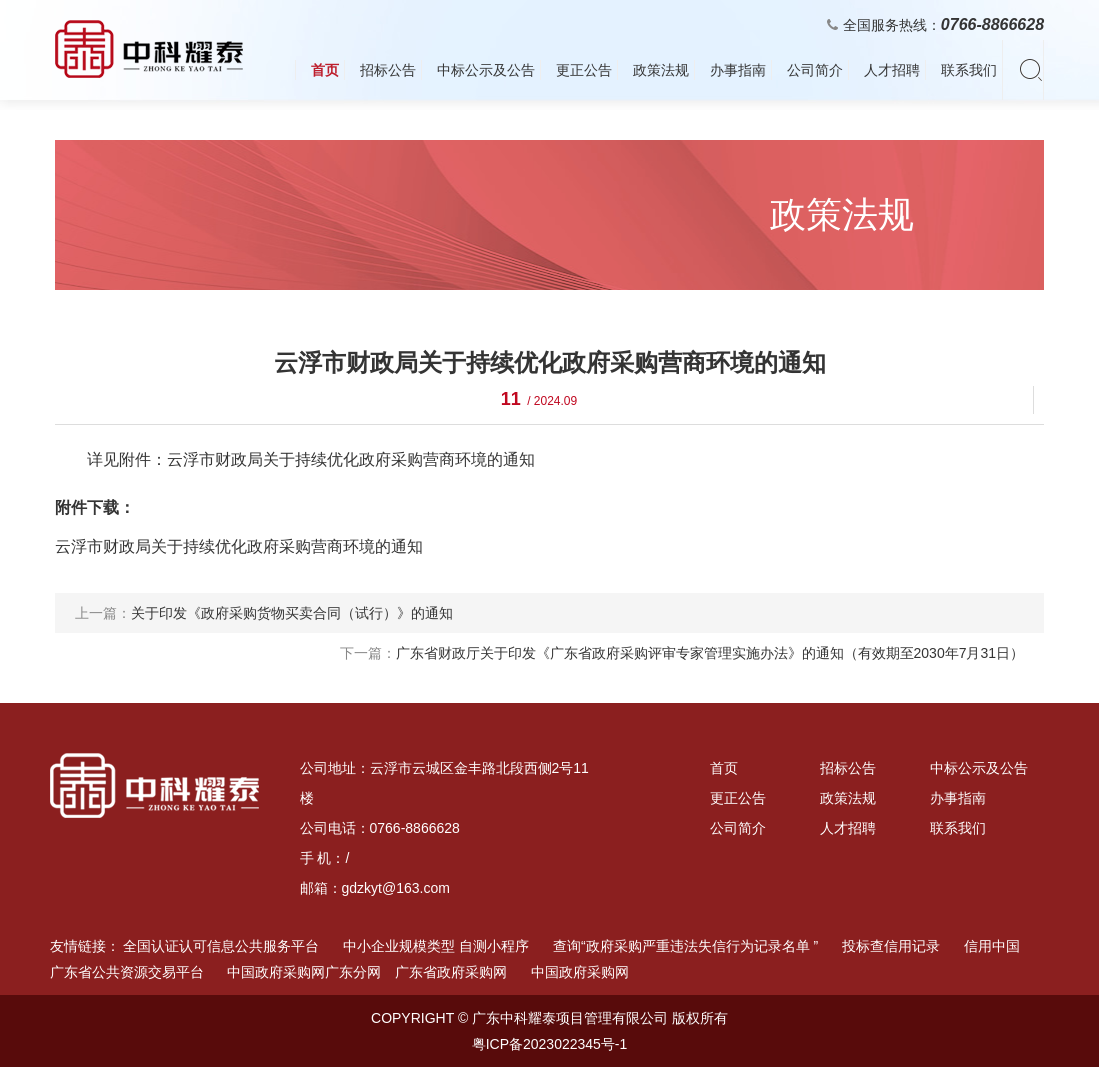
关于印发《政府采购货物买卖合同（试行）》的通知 (292, 613)
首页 (325, 70)
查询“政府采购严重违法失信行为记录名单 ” (685, 946)
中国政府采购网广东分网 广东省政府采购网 (367, 972)
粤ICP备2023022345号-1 (550, 1044)
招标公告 (388, 70)
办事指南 (738, 70)
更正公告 (584, 70)
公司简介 (815, 70)
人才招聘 (892, 70)
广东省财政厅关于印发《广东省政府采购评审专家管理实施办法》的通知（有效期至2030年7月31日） (710, 653)
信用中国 (992, 946)
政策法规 (661, 70)
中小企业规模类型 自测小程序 (436, 946)
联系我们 (969, 70)
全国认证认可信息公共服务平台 (221, 946)
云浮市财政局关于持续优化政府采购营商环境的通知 (239, 546)
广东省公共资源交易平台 (127, 972)
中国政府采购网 (580, 972)
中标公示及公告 (486, 70)
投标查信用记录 (891, 946)
